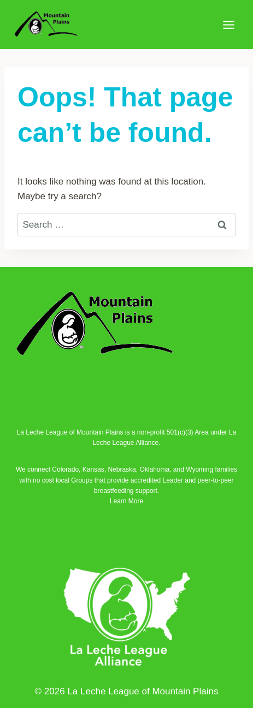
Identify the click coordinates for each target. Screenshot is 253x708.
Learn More (126, 501)
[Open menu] (228, 24)
